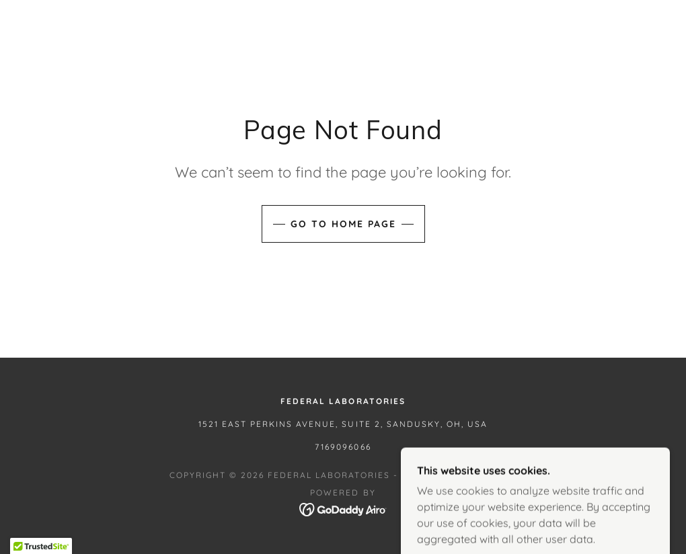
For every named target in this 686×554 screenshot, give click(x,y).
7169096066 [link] (343, 447)
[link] (343, 508)
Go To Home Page (343, 224)
